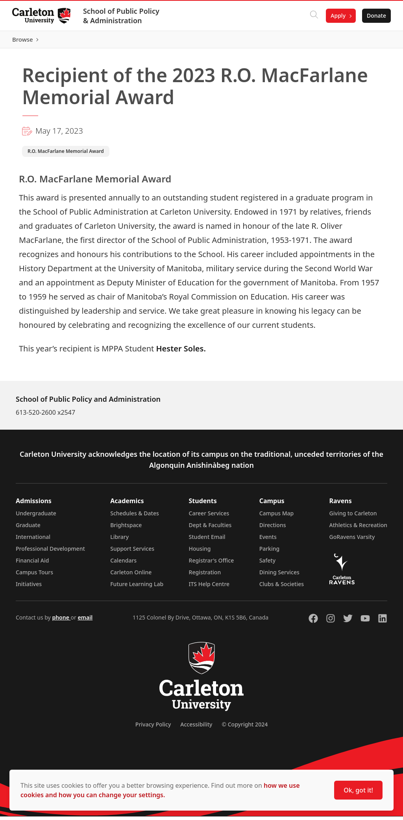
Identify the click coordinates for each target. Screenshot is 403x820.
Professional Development (50, 552)
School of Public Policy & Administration (121, 15)
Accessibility (196, 728)
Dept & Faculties (210, 528)
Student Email (207, 540)
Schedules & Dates (134, 516)
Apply (337, 15)
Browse (375, 41)
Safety (267, 564)
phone (61, 621)
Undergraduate (36, 516)
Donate (376, 15)
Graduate (28, 528)
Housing (200, 552)
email (85, 621)
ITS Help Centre (209, 587)
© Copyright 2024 (245, 728)
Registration (205, 575)
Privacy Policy (153, 728)
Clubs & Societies (281, 587)
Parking (269, 552)
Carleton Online (131, 575)
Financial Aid (32, 564)
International (33, 540)
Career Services (209, 516)
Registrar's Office (211, 564)
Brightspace (126, 528)
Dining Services (279, 575)
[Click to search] (314, 16)
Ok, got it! (358, 790)
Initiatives (29, 587)
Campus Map (276, 516)
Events (268, 540)
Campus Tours (34, 575)
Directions (272, 528)
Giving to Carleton (353, 516)
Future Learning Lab (136, 587)
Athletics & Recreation (358, 528)
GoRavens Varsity (352, 540)
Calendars (123, 564)
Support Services (132, 552)
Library (119, 540)
